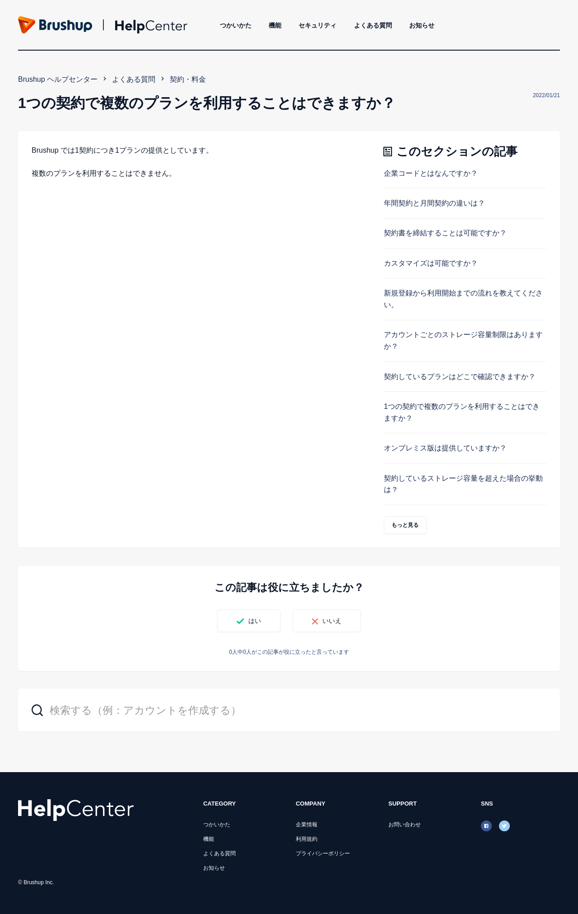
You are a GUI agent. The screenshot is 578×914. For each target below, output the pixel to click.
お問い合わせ (404, 824)
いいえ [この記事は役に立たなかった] (331, 620)
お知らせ (421, 25)
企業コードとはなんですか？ (431, 173)
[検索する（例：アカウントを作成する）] (289, 710)
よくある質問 (373, 25)
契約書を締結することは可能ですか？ (445, 233)
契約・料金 (188, 79)
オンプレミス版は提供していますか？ (445, 448)
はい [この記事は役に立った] (254, 620)
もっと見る (405, 525)
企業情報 (306, 824)
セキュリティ (317, 25)
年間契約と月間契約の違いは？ (434, 203)
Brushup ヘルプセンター (58, 79)
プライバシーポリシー (323, 853)
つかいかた (236, 25)
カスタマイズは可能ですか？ (431, 263)
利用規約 (306, 839)
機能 (275, 25)
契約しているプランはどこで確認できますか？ (460, 376)
